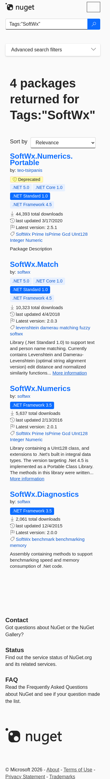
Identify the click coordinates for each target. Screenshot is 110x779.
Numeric (33, 240)
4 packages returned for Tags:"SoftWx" (52, 99)
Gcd (66, 234)
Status (15, 650)
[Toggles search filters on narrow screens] (93, 50)
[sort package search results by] (63, 142)
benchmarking (70, 539)
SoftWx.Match (34, 264)
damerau (49, 327)
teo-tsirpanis (29, 170)
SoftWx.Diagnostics (44, 494)
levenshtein (27, 327)
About (52, 769)
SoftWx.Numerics (40, 388)
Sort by (19, 141)
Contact (17, 620)
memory (18, 545)
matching (69, 327)
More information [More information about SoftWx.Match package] (70, 372)
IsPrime (53, 234)
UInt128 (80, 234)
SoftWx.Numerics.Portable (41, 159)
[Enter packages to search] (47, 24)
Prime (38, 234)
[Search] (93, 24)
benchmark (43, 539)
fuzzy (84, 327)
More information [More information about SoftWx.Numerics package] (27, 478)
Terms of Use (78, 769)
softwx (24, 272)
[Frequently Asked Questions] (12, 679)
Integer (17, 240)
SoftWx (23, 234)
